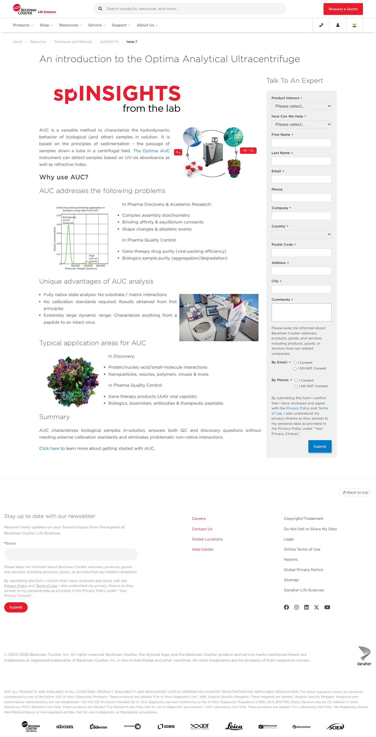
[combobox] (190, 8)
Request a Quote (343, 9)
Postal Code (284, 245)
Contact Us (202, 529)
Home (17, 42)
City (276, 281)
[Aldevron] (98, 727)
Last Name (282, 153)
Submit (320, 446)
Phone (277, 189)
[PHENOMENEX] (301, 727)
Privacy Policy (298, 408)
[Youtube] (327, 608)
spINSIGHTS (109, 42)
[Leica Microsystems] (234, 728)
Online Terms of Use (302, 549)
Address (280, 263)
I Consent (305, 362)
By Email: (281, 362)
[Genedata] (132, 727)
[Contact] (321, 25)
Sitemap (291, 580)
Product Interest (287, 98)
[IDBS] (166, 727)
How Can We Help (289, 116)
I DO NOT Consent (312, 368)
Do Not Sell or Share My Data (310, 529)
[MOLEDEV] (267, 727)
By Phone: (282, 380)
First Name (282, 135)
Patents (291, 559)
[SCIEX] (335, 728)
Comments (282, 300)
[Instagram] (296, 608)
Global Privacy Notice (303, 570)
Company (281, 208)
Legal (289, 539)
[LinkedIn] (306, 608)
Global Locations (207, 539)
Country (280, 226)
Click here (49, 448)
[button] (100, 8)
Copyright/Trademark (304, 518)
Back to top (355, 492)
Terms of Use (46, 586)
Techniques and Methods (73, 42)
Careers (199, 518)
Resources (38, 42)
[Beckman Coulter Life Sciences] (34, 9)
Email (278, 171)
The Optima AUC (151, 150)
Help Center (203, 549)
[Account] (338, 25)
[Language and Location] (354, 25)
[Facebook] (286, 608)
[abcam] (64, 727)
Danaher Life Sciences (304, 590)
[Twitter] (316, 608)
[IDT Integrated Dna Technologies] (200, 727)
